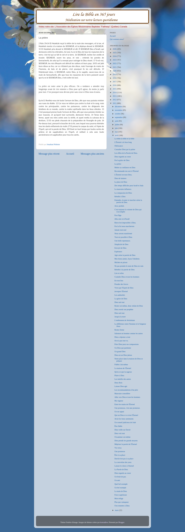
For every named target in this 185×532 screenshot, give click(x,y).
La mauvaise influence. (123, 189)
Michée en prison (120, 262)
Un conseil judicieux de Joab (125, 422)
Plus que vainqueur (121, 502)
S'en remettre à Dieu (122, 506)
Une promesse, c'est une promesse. (127, 408)
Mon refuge (118, 498)
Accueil (70, 153)
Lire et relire (119, 273)
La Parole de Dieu (121, 469)
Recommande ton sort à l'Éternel (126, 171)
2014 (115, 92)
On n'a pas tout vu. (121, 341)
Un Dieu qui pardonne (122, 348)
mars (117, 510)
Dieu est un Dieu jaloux (123, 355)
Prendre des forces (121, 284)
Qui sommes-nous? (117, 39)
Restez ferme (119, 330)
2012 (115, 100)
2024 (115, 56)
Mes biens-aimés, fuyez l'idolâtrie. (127, 259)
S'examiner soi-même (122, 437)
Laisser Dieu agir (120, 386)
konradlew (104, 522)
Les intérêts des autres (122, 379)
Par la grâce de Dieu (122, 160)
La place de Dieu (120, 182)
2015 (115, 89)
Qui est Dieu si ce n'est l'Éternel (126, 415)
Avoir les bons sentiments (123, 419)
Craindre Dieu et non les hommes (126, 277)
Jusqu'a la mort (120, 317)
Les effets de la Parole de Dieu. (126, 153)
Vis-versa (117, 448)
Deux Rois (118, 383)
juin (116, 128)
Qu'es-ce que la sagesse (123, 372)
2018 (115, 78)
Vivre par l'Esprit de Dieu (123, 288)
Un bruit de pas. (120, 477)
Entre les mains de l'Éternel (124, 404)
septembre (119, 117)
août (117, 121)
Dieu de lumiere (120, 178)
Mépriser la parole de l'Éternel (125, 444)
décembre (119, 106)
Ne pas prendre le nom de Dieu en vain (128, 266)
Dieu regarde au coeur (122, 157)
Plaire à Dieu (119, 375)
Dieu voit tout (119, 433)
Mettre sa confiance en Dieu (124, 167)
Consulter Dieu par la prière (124, 149)
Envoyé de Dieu (120, 248)
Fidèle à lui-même (121, 364)
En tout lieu (118, 281)
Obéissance (118, 146)
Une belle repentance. (122, 241)
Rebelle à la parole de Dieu (124, 270)
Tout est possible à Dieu (123, 237)
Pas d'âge (117, 215)
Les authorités (119, 295)
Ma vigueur (118, 401)
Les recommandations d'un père (126, 390)
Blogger (121, 522)
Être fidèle (118, 426)
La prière (117, 164)
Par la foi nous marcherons (124, 226)
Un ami (117, 480)
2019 (115, 74)
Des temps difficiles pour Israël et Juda (128, 186)
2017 (115, 82)
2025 (115, 53)
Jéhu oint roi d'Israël (122, 219)
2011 (115, 103)
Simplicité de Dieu (121, 244)
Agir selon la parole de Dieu (124, 255)
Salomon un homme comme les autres (128, 333)
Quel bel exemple (121, 484)
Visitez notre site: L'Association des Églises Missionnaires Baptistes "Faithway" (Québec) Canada (83, 27)
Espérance (118, 252)
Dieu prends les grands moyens (126, 441)
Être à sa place (119, 455)
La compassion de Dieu (123, 193)
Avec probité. (119, 206)
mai (116, 132)
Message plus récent (49, 153)
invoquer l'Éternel (121, 291)
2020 (115, 71)
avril (117, 135)
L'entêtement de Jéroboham (124, 320)
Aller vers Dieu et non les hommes (127, 397)
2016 (115, 85)
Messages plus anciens (92, 153)
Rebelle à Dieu (120, 196)
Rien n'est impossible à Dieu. (125, 223)
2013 (115, 96)
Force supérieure (120, 495)
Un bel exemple (120, 488)
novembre (119, 110)
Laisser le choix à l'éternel (124, 466)
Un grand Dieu (120, 351)
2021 (115, 67)
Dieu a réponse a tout (122, 337)
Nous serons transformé (123, 233)
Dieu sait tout (119, 302)
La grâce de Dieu (120, 299)
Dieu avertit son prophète (123, 309)
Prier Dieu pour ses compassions (126, 344)
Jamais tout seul (120, 230)
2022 (115, 63)
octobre (118, 114)
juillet (117, 125)
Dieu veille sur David (122, 430)
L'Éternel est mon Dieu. (123, 175)
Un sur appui (119, 412)
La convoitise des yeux (122, 462)
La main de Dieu (120, 491)
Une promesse (119, 451)
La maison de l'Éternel (122, 368)
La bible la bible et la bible (124, 139)
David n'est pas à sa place (123, 459)
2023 (115, 60)
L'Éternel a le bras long (123, 142)
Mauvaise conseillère (122, 393)
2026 (115, 49)
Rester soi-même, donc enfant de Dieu (128, 306)
